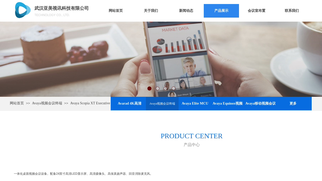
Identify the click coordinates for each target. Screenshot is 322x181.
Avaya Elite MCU (195, 103)
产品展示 (221, 11)
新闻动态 (186, 11)
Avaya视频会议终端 (162, 103)
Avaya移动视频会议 (260, 103)
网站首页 (116, 11)
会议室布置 (256, 11)
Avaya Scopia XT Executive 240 (93, 103)
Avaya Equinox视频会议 (228, 103)
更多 (293, 103)
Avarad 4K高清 (129, 103)
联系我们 (292, 11)
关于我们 (151, 11)
